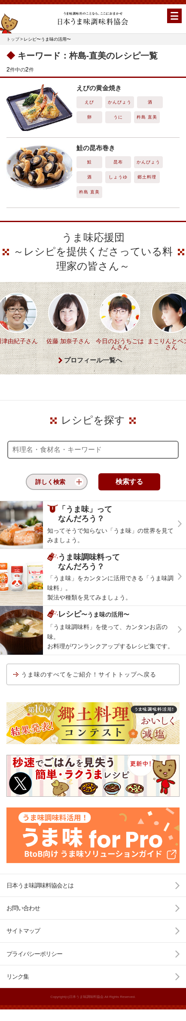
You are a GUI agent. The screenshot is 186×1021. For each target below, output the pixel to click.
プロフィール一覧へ (93, 360)
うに (118, 117)
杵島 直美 (147, 117)
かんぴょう (119, 102)
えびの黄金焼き (99, 88)
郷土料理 (146, 177)
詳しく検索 (50, 481)
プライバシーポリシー (34, 953)
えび (89, 102)
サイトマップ (23, 930)
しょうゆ (118, 177)
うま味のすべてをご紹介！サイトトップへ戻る (88, 674)
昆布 (118, 162)
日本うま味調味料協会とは (39, 885)
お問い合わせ (23, 908)
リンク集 (17, 976)
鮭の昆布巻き (95, 147)
